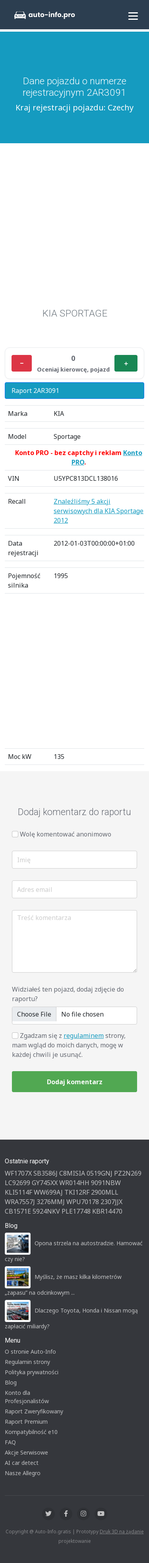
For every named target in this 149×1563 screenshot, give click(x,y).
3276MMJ (51, 1201)
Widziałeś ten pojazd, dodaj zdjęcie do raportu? (68, 994)
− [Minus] (21, 363)
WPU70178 (82, 1201)
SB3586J (45, 1173)
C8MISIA (72, 1173)
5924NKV (46, 1211)
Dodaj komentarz (75, 1081)
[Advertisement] (74, 229)
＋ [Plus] (126, 363)
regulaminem (84, 1035)
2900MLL (104, 1192)
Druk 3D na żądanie (122, 1531)
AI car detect (22, 1462)
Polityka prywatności (31, 1372)
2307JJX (111, 1201)
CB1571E (18, 1211)
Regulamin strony (27, 1362)
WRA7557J (20, 1201)
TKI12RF (76, 1192)
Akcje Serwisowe (26, 1452)
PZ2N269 (127, 1173)
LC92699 (17, 1182)
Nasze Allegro (23, 1473)
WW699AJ (48, 1192)
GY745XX (45, 1182)
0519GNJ (99, 1173)
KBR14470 (107, 1211)
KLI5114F (18, 1192)
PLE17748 (76, 1211)
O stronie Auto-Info (30, 1351)
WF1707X (18, 1173)
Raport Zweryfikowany (34, 1411)
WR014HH (74, 1182)
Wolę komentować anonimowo (65, 834)
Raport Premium (26, 1421)
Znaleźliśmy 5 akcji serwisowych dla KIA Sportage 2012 (98, 511)
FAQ (10, 1442)
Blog (11, 1382)
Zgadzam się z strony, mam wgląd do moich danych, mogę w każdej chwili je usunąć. (69, 1045)
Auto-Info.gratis (53, 1531)
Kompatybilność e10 (31, 1432)
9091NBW (106, 1182)
